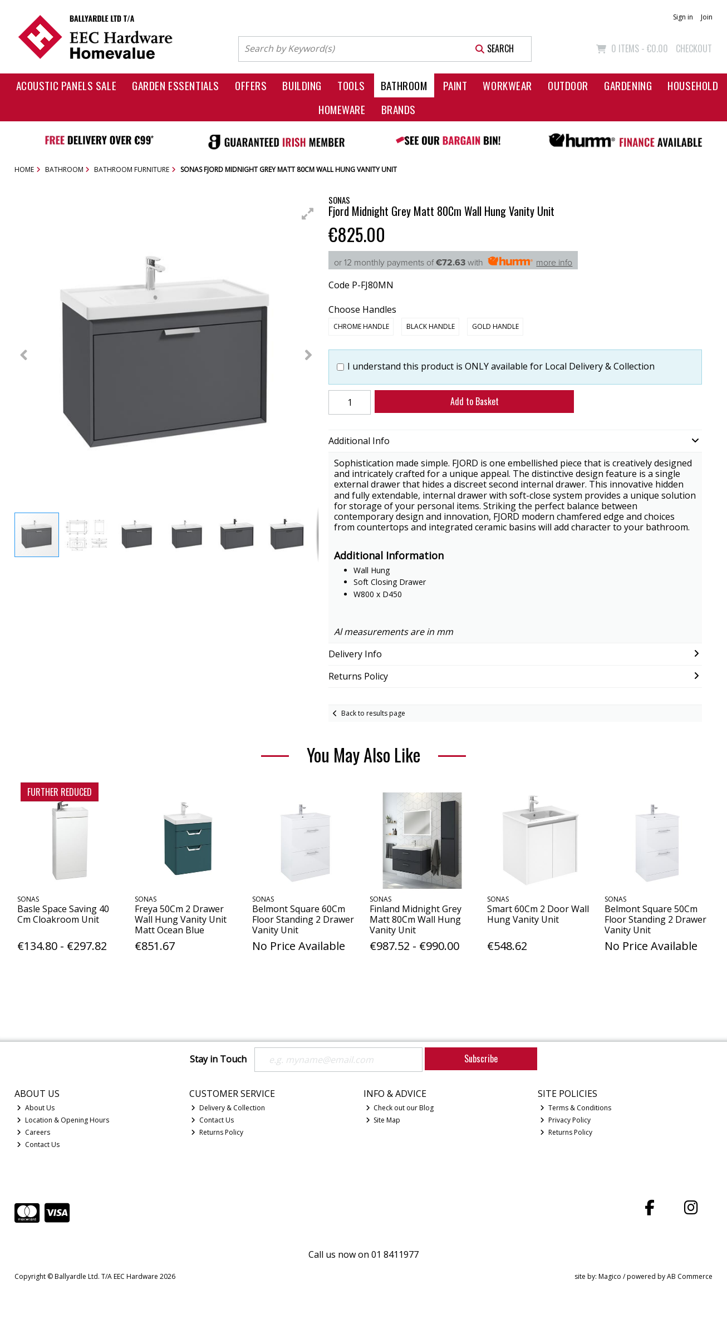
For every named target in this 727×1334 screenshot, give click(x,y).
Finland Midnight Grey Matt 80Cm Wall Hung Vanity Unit (415, 919)
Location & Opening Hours (63, 1120)
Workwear (507, 85)
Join (707, 17)
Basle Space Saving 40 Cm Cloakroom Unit (63, 914)
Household (692, 85)
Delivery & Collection (228, 1108)
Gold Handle (495, 326)
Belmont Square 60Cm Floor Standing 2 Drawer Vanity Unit (303, 919)
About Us (36, 1108)
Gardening (628, 85)
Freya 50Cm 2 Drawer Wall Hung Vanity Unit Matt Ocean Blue (181, 919)
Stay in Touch (218, 1059)
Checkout (694, 48)
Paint (455, 85)
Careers (33, 1132)
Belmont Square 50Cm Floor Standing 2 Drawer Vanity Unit (655, 919)
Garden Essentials (175, 85)
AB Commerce (690, 1276)
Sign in (683, 17)
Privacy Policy (565, 1120)
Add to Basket (474, 401)
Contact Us (38, 1144)
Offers (251, 85)
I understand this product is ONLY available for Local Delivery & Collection (501, 366)
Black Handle (430, 326)
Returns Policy (217, 1132)
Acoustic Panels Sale (66, 85)
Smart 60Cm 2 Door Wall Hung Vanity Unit (538, 914)
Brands (398, 109)
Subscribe (481, 1058)
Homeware (342, 109)
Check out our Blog (400, 1108)
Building (302, 85)
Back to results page (373, 713)
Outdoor (568, 85)
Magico (609, 1276)
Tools (351, 85)
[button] (308, 214)
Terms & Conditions (575, 1108)
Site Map (383, 1120)
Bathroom (404, 85)
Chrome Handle (361, 326)
